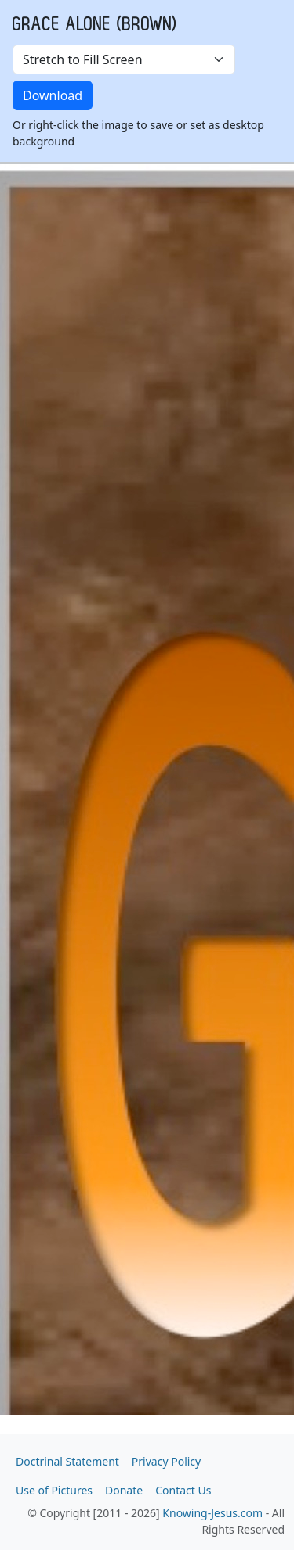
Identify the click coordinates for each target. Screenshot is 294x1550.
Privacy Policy (166, 1461)
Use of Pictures (54, 1490)
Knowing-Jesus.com (212, 1512)
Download (52, 95)
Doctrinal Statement (67, 1461)
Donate (124, 1490)
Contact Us (183, 1490)
